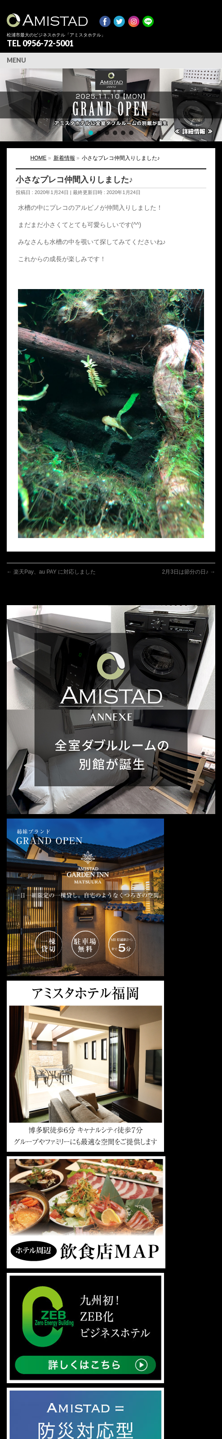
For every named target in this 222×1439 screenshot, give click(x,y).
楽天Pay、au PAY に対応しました (51, 572)
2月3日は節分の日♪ (188, 572)
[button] (111, 104)
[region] (111, 104)
